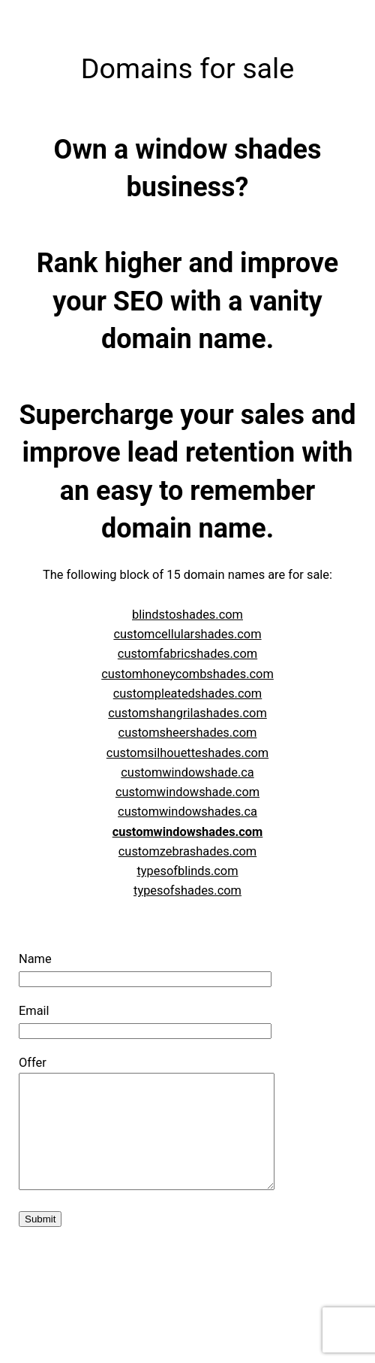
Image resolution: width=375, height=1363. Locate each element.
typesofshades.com (188, 890)
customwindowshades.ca (187, 811)
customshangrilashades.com (187, 713)
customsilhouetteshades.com (187, 753)
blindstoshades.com (187, 614)
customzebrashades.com (187, 851)
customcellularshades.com (187, 634)
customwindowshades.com (187, 832)
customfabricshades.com (187, 654)
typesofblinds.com (187, 871)
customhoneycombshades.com (187, 674)
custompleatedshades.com (187, 693)
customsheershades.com (187, 732)
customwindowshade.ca (187, 772)
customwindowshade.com (188, 792)
